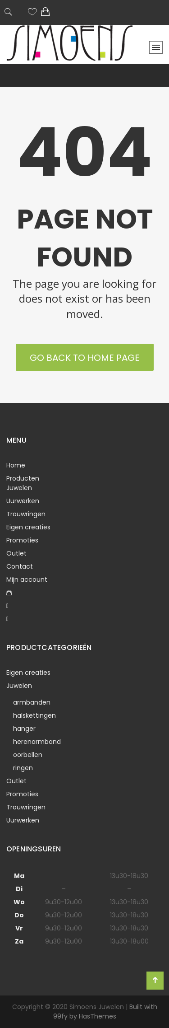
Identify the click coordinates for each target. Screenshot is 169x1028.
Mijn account (26, 579)
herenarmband (37, 741)
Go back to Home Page (85, 357)
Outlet (16, 553)
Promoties (22, 540)
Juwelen (19, 487)
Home (15, 465)
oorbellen (27, 754)
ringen (23, 767)
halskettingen (34, 715)
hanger (24, 728)
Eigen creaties (28, 527)
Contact (19, 566)
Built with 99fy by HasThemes (105, 1011)
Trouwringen (26, 514)
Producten (22, 478)
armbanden (31, 702)
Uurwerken (22, 500)
